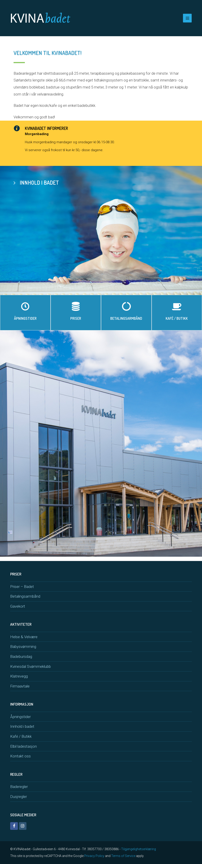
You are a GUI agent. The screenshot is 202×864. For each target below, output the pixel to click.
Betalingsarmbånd (25, 596)
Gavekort (17, 606)
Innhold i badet (22, 726)
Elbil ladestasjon (23, 746)
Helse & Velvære (24, 637)
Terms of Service (123, 856)
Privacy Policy (94, 856)
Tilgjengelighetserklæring (138, 849)
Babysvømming (23, 646)
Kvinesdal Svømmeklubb (30, 666)
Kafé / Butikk (21, 736)
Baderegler (19, 786)
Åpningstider (20, 716)
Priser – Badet (22, 586)
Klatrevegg (19, 676)
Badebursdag (21, 656)
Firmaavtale (20, 686)
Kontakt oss (20, 756)
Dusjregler (18, 796)
